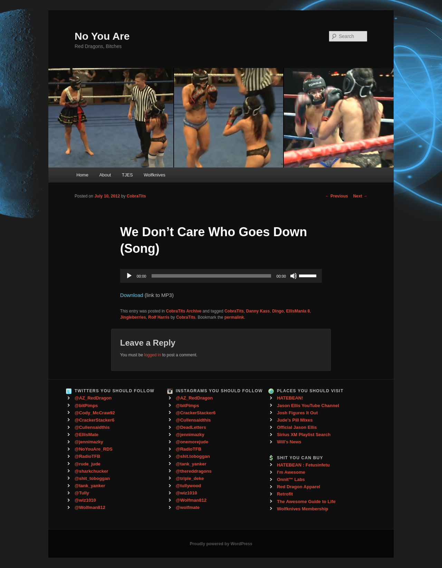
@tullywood (188, 485)
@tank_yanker (90, 485)
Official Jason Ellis (297, 427)
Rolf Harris (158, 317)
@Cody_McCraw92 (95, 412)
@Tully (82, 492)
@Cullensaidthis (92, 427)
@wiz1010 (85, 500)
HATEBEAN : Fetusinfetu (303, 465)
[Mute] (293, 275)
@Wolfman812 (90, 507)
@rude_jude (87, 463)
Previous (336, 196)
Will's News (289, 441)
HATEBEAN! (290, 398)
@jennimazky (89, 441)
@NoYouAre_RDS (94, 449)
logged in (152, 355)
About (105, 174)
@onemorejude (192, 441)
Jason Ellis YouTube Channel (308, 405)
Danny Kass (258, 311)
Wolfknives (154, 174)
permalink (234, 317)
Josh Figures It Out (297, 412)
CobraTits (136, 196)
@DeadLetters (191, 427)
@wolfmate (188, 507)
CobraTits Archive (184, 311)
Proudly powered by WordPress (221, 543)
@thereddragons (194, 471)
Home (82, 174)
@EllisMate (86, 434)
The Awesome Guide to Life (306, 501)
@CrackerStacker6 (94, 420)
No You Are (102, 36)
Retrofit (285, 494)
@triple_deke (190, 478)
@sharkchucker (91, 471)
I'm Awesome (291, 472)
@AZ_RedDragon (93, 398)
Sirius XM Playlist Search (303, 434)
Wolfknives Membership (302, 508)
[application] (221, 276)
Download (131, 295)
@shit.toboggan (193, 456)
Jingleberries (133, 317)
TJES (127, 174)
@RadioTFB (87, 456)
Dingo (278, 311)
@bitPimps (86, 405)
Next (360, 196)
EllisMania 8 (298, 311)
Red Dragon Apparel (298, 486)
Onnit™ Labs (291, 479)
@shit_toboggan (92, 478)
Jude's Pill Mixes (295, 420)
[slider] (211, 276)
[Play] (129, 275)
